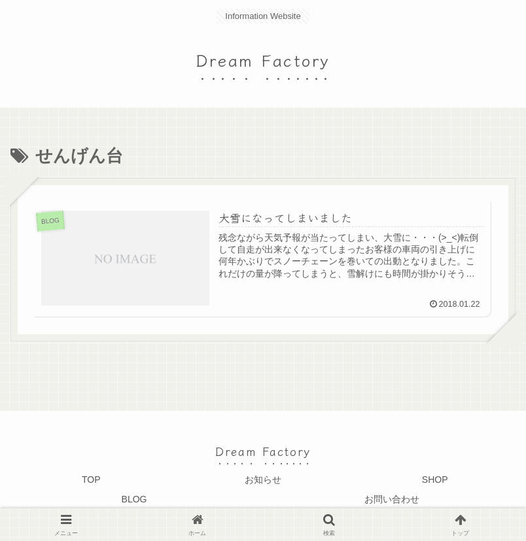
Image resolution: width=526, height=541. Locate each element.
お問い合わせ (391, 499)
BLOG (134, 499)
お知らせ (263, 479)
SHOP (435, 479)
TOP (91, 479)
